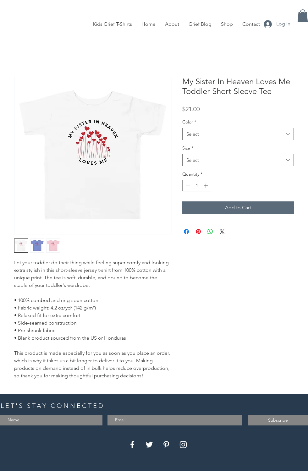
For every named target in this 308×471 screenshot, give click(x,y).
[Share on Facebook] (186, 231)
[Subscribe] (278, 420)
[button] (302, 15)
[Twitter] (149, 444)
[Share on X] (222, 231)
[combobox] (238, 134)
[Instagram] (183, 444)
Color (189, 122)
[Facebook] (132, 444)
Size (187, 148)
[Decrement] (187, 185)
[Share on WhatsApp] (210, 231)
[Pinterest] (166, 444)
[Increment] (206, 185)
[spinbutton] (196, 185)
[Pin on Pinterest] (198, 231)
